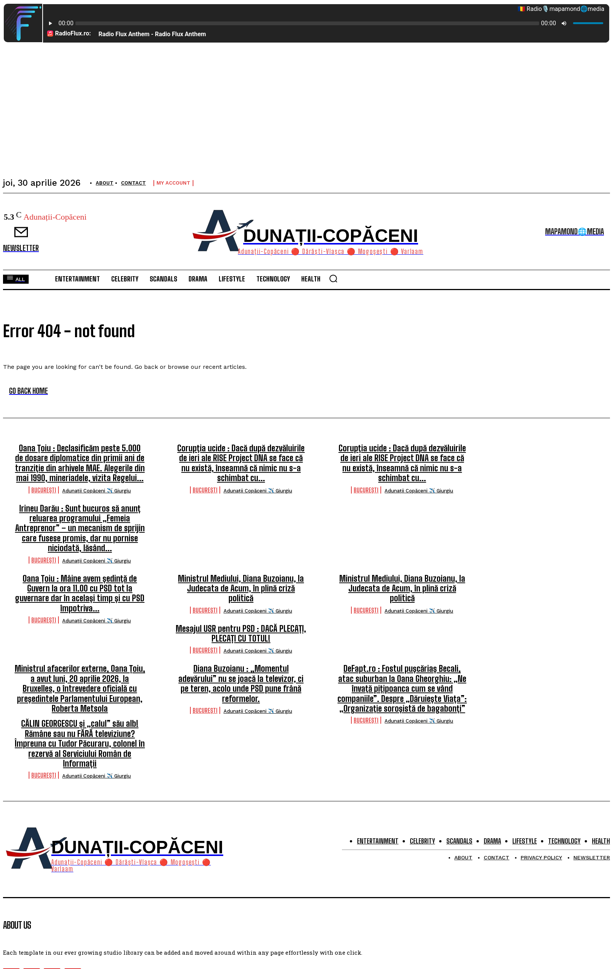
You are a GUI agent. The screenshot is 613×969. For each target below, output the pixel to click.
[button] (333, 278)
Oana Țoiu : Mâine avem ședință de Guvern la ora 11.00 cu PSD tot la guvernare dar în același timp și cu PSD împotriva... (79, 593)
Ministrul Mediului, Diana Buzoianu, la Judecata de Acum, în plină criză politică (241, 588)
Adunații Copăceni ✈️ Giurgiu (96, 491)
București (43, 490)
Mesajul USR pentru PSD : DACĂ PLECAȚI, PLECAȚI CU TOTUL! (241, 633)
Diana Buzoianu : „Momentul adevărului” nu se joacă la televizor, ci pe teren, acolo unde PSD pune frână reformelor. (240, 683)
